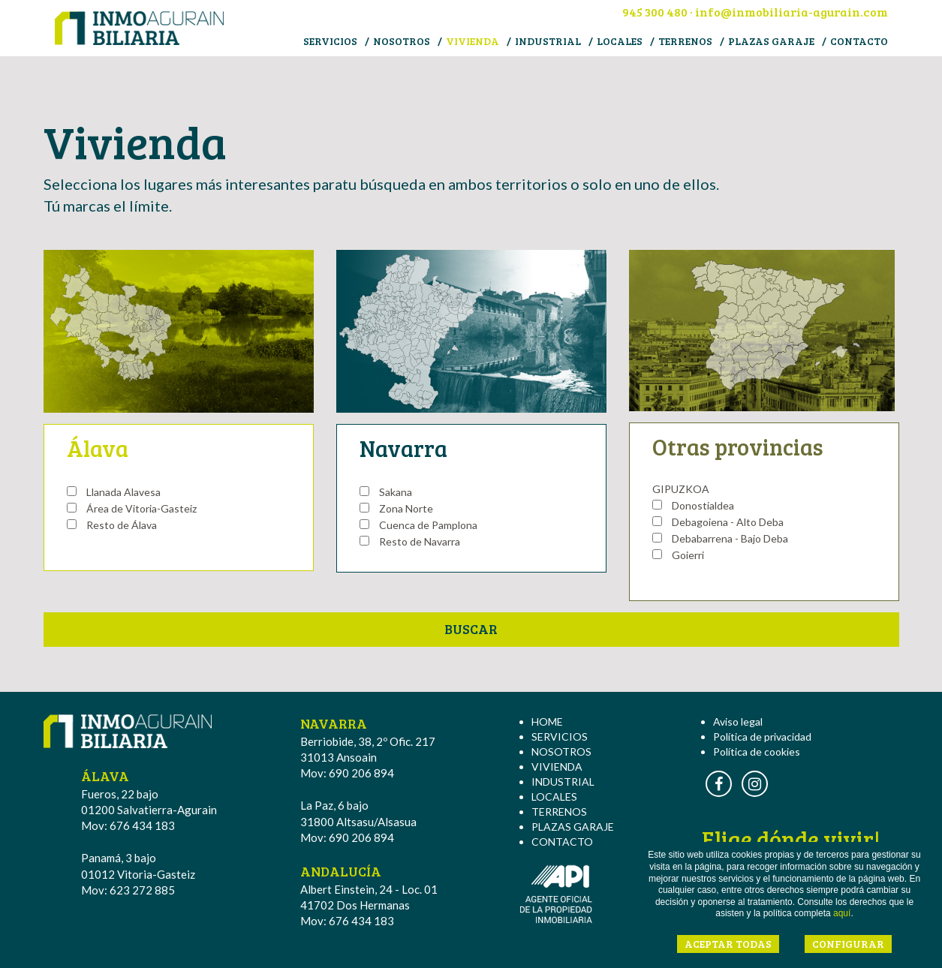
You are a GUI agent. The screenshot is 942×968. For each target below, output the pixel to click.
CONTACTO (859, 41)
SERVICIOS (330, 41)
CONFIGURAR (848, 943)
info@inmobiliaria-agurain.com (791, 12)
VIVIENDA (472, 41)
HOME (547, 721)
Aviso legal (738, 721)
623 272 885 (142, 890)
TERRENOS (685, 41)
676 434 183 (142, 825)
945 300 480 (655, 12)
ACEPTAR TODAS (728, 943)
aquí (841, 913)
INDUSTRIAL (548, 41)
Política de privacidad (762, 736)
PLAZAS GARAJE (771, 41)
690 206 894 (361, 773)
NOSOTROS (401, 41)
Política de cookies (756, 751)
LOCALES (620, 41)
